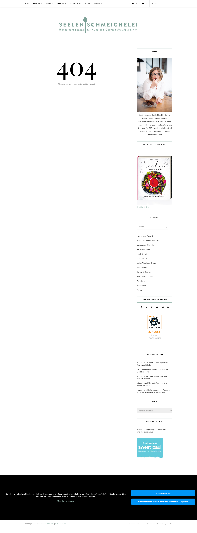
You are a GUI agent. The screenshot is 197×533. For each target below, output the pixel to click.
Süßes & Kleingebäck (145, 276)
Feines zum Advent (145, 236)
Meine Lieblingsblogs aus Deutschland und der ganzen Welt (153, 430)
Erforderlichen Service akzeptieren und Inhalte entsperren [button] (163, 501)
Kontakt (98, 3)
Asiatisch (141, 281)
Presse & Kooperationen (80, 3)
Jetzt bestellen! (143, 207)
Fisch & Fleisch (143, 254)
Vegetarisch (142, 258)
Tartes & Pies (142, 267)
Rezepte (36, 3)
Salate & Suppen (143, 249)
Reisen (48, 3)
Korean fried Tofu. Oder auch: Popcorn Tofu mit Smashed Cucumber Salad (153, 391)
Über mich (61, 3)
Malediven (141, 285)
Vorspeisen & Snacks (145, 245)
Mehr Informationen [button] (65, 501)
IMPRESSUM (49, 524)
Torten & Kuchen (144, 272)
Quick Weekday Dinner (147, 263)
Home (27, 3)
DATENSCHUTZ (60, 524)
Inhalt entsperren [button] (163, 493)
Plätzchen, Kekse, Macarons (148, 240)
